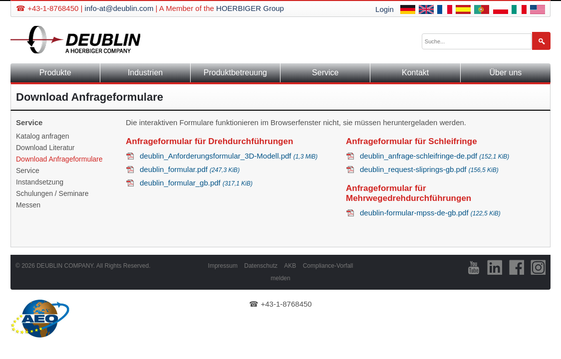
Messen (28, 205)
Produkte (55, 72)
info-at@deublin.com (119, 8)
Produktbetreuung (235, 72)
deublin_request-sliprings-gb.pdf (429, 169)
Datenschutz (261, 265)
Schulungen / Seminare (52, 193)
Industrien (145, 72)
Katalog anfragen (42, 136)
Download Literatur (45, 148)
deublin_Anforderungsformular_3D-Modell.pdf (228, 156)
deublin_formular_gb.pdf (196, 183)
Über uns (505, 72)
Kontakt (415, 72)
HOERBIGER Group (250, 8)
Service (325, 72)
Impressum (223, 265)
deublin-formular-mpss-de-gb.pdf (430, 212)
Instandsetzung (39, 182)
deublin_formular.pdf (190, 169)
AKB (290, 265)
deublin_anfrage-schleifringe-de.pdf (434, 156)
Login (384, 9)
